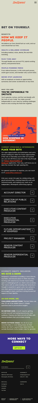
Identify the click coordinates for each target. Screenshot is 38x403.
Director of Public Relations (19, 200)
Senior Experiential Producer (19, 255)
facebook (3, 386)
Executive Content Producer (19, 209)
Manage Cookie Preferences (13, 399)
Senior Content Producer (19, 246)
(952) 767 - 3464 (24, 376)
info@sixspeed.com (25, 374)
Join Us (22, 384)
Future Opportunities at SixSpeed (19, 230)
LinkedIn (3, 388)
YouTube (3, 390)
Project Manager (19, 238)
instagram (4, 384)
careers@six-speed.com (13, 172)
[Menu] (35, 2)
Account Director (19, 192)
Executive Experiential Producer (19, 220)
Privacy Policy (3, 399)
